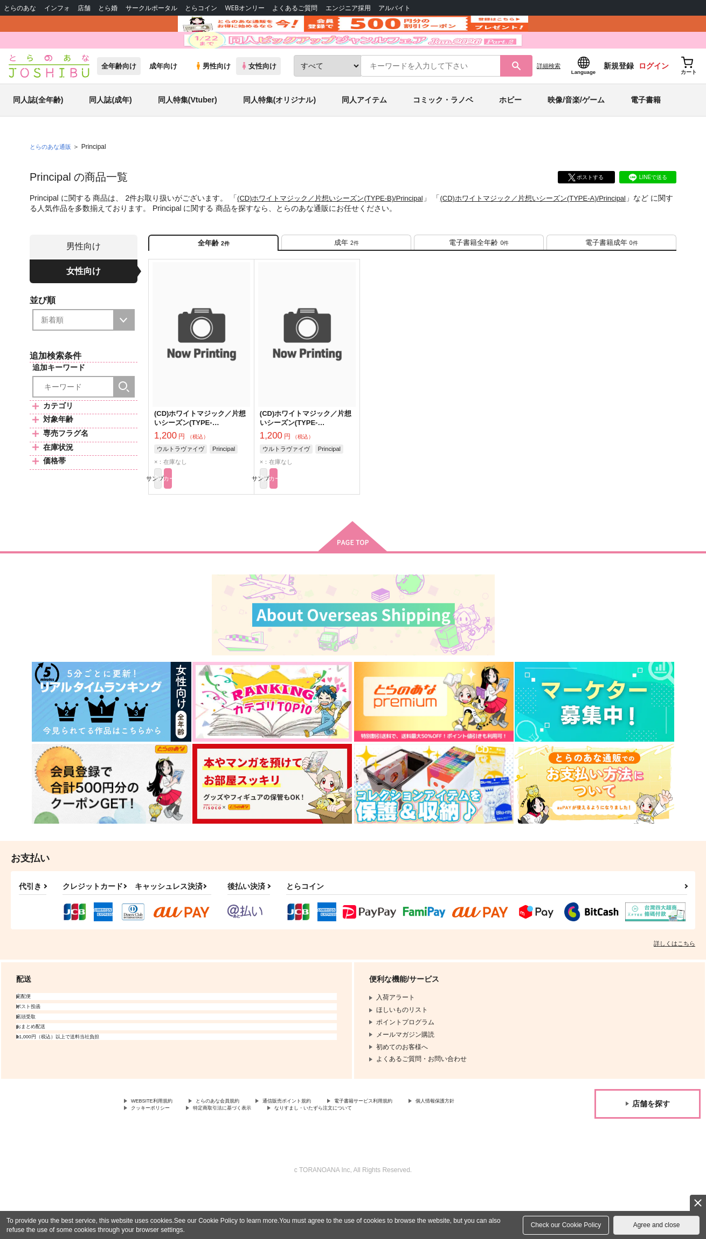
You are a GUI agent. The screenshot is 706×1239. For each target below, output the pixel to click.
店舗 (84, 7)
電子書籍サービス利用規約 (417, 1148)
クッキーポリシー (232, 1157)
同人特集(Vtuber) (187, 131)
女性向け (258, 98)
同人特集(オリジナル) (279, 131)
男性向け (213, 98)
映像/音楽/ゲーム (576, 131)
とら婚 (107, 7)
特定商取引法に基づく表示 (319, 1157)
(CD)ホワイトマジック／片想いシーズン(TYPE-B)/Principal (337, 229)
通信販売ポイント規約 (322, 1148)
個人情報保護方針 (157, 1157)
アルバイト (394, 7)
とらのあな (20, 7)
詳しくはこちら (674, 989)
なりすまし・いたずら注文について (433, 1157)
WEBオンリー (245, 7)
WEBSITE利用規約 (158, 1148)
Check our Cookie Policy (566, 1225)
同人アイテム (364, 131)
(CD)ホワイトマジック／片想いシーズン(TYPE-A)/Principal (554, 229)
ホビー (510, 131)
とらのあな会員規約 (238, 1148)
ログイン (654, 97)
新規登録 (619, 97)
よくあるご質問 (294, 7)
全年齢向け (118, 98)
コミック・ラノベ (443, 131)
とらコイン (201, 7)
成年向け (163, 98)
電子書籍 (646, 131)
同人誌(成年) (110, 131)
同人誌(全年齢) (38, 131)
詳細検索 (548, 97)
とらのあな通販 (52, 178)
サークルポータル (151, 7)
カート (225, 522)
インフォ (57, 7)
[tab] (346, 279)
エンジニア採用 (348, 7)
